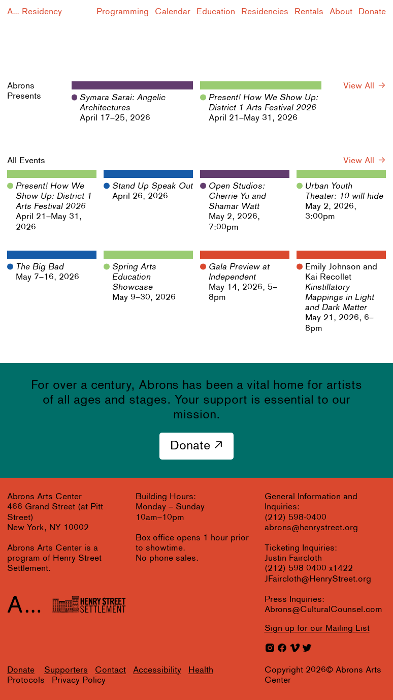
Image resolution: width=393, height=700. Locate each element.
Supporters (66, 670)
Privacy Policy (79, 680)
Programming (122, 12)
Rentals (308, 12)
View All (358, 86)
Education (215, 12)
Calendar (172, 12)
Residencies (264, 12)
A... (13, 12)
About (341, 12)
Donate (372, 12)
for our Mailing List (317, 628)
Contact (110, 670)
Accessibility (157, 670)
